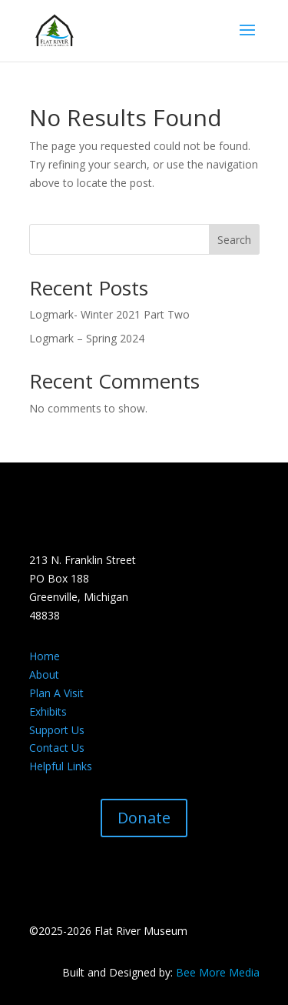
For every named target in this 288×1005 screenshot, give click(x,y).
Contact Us (56, 747)
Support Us (56, 730)
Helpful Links (60, 766)
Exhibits (48, 711)
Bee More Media (218, 972)
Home (44, 656)
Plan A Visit (56, 693)
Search (234, 239)
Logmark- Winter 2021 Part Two (109, 314)
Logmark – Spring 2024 (86, 338)
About (44, 674)
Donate (144, 817)
